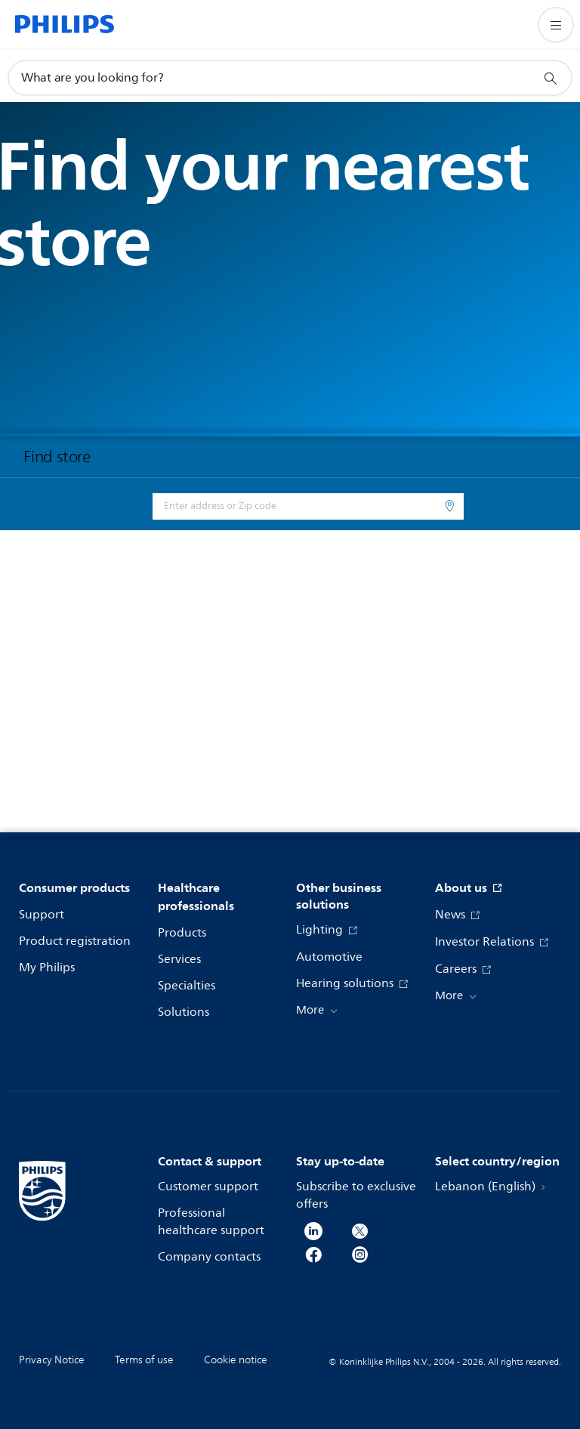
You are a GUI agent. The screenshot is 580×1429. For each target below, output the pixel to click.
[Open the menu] (556, 25)
